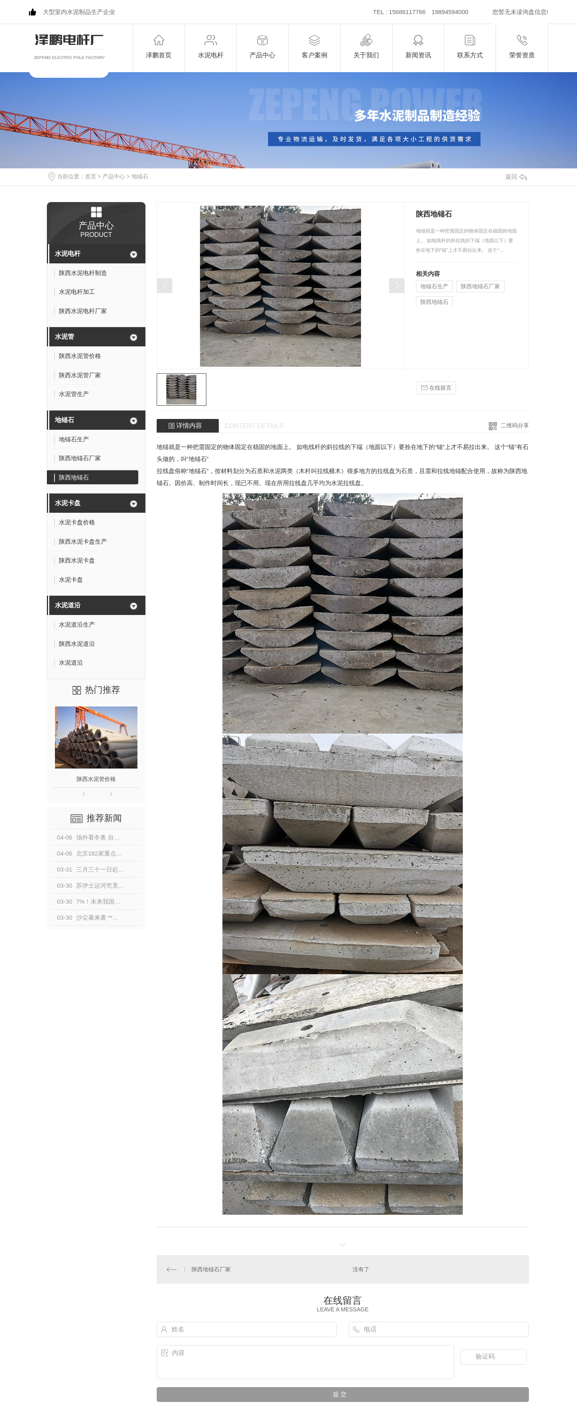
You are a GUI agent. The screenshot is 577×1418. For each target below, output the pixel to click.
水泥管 (64, 336)
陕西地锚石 (434, 302)
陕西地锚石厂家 (480, 286)
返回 (516, 176)
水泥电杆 (68, 253)
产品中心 (114, 176)
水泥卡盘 (68, 503)
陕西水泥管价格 (96, 779)
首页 (90, 176)
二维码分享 (515, 425)
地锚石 (139, 176)
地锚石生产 (434, 286)
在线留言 (436, 387)
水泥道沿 (68, 605)
